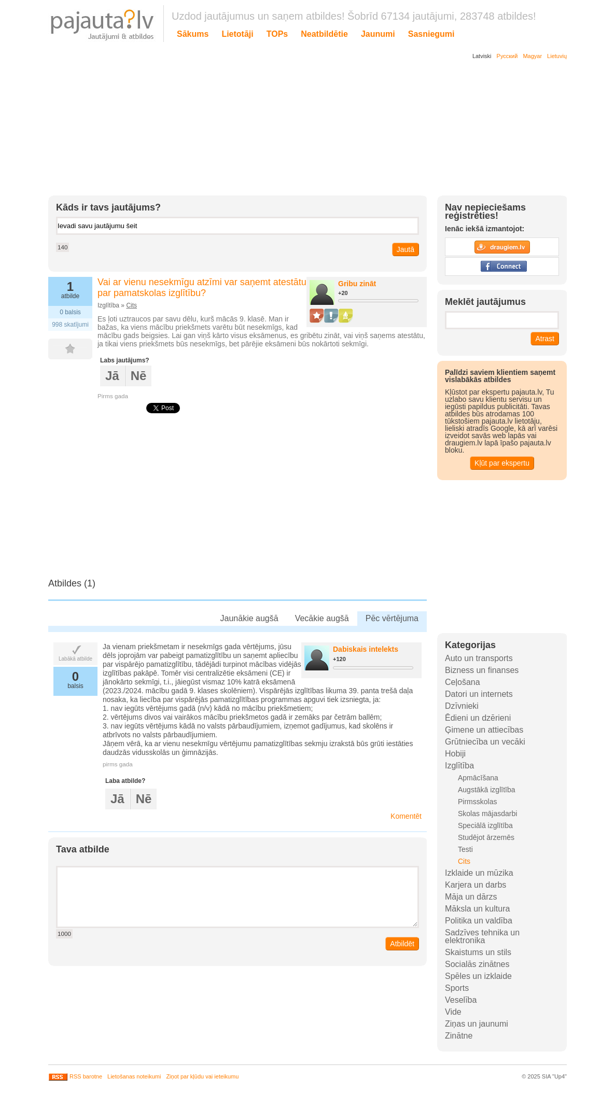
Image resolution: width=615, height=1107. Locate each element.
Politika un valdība (478, 920)
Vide (453, 1011)
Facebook (501, 266)
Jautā (405, 249)
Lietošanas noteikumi (134, 1076)
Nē (139, 376)
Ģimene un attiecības (484, 729)
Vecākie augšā (322, 618)
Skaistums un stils (478, 952)
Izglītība (459, 765)
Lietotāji (237, 34)
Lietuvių (557, 56)
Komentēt (406, 816)
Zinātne (458, 1035)
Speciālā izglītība (485, 825)
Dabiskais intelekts (365, 649)
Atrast (544, 338)
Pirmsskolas (477, 801)
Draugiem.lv (501, 247)
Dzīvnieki (462, 706)
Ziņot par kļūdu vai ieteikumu (202, 1076)
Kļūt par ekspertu (501, 463)
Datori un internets (479, 694)
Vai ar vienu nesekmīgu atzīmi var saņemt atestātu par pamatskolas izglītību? (201, 287)
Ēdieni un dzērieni (478, 717)
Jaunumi (378, 34)
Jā (112, 376)
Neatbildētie (324, 34)
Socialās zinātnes (477, 964)
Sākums (192, 34)
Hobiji (455, 753)
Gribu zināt (357, 283)
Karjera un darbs (475, 884)
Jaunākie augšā (249, 618)
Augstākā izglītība (486, 790)
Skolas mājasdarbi (487, 813)
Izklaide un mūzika (479, 872)
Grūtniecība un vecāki (485, 741)
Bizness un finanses (482, 670)
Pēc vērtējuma (392, 618)
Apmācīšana (478, 778)
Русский (507, 56)
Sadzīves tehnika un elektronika (482, 936)
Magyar (532, 56)
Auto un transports (479, 658)
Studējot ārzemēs (486, 837)
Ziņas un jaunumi (476, 1023)
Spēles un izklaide (478, 976)
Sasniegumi (431, 34)
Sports (457, 988)
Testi (465, 849)
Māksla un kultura (477, 908)
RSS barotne (75, 1076)
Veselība (461, 1000)
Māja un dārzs (471, 896)
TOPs (277, 34)
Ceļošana (462, 682)
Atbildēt (402, 944)
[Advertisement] (299, 129)
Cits (131, 305)
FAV (75, 349)
